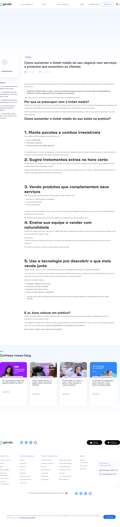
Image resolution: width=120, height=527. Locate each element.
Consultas (62, 473)
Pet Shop (43, 466)
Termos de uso (4, 478)
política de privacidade (27, 518)
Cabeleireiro (44, 476)
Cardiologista (45, 479)
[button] (27, 4)
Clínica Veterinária (64, 466)
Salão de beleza (45, 470)
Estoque (22, 470)
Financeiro (23, 463)
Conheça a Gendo (5, 460)
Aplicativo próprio (25, 476)
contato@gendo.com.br (109, 474)
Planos (44, 4)
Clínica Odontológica (65, 460)
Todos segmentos (63, 479)
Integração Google (25, 479)
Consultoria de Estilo (65, 476)
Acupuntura (44, 473)
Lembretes (23, 473)
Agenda (22, 460)
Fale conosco (84, 465)
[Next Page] (61, 411)
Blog (1, 466)
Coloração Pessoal (64, 470)
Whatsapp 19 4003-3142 (109, 470)
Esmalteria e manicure (47, 463)
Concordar (109, 517)
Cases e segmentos (63, 4)
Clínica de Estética (46, 460)
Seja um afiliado (4, 470)
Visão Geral (23, 482)
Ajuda (82, 4)
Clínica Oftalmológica (65, 463)
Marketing (23, 466)
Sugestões (83, 469)
